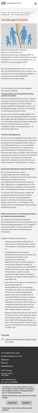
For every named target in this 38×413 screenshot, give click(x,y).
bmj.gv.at (4, 363)
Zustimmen (12, 403)
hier (6, 398)
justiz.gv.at (5, 359)
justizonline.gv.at (7, 366)
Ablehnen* (26, 403)
